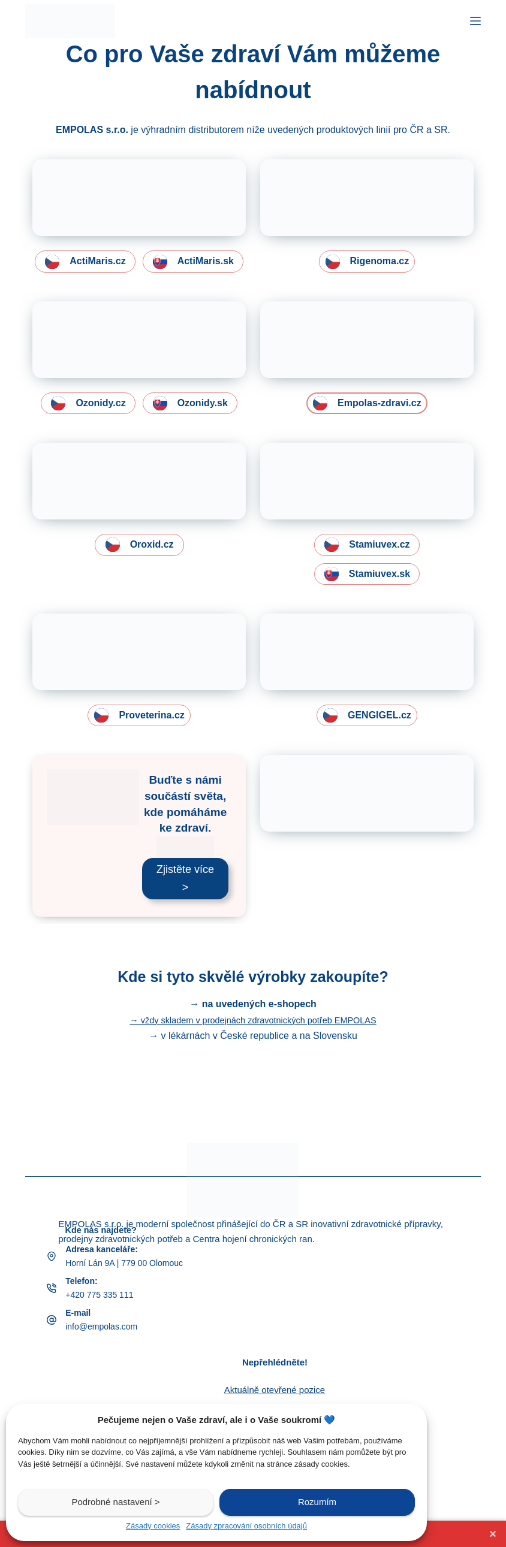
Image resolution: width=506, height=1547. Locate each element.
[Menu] (475, 21)
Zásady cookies (153, 1525)
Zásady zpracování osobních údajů (246, 1525)
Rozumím (317, 1502)
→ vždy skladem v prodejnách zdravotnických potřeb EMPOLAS (252, 1061)
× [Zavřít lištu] (492, 1534)
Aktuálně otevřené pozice (274, 1390)
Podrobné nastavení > (115, 1502)
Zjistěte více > (185, 920)
